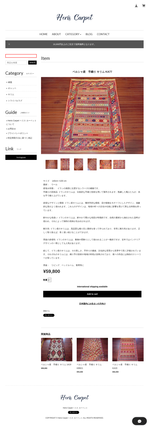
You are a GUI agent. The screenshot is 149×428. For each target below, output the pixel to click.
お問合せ (12, 129)
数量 (45, 280)
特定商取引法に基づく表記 (20, 138)
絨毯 (10, 82)
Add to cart (92, 294)
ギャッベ (12, 88)
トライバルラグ (15, 100)
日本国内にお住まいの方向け (92, 303)
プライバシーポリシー (18, 133)
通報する (46, 311)
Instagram (21, 157)
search (32, 62)
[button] (73, 34)
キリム (11, 94)
